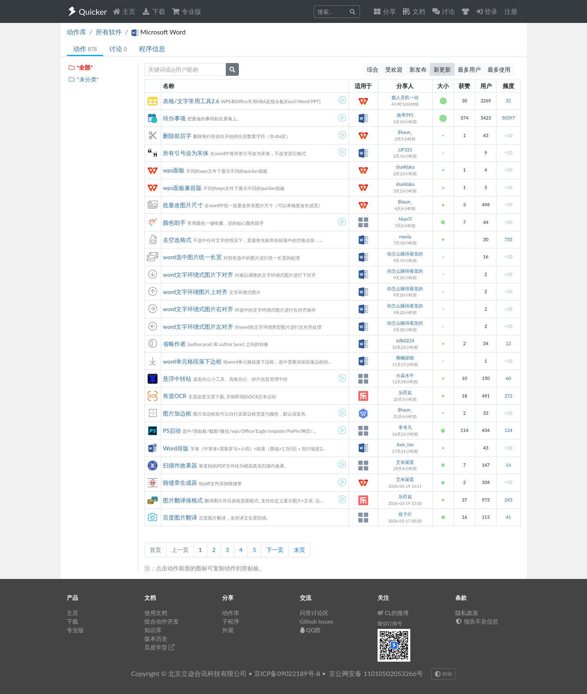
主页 (123, 11)
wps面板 (173, 170)
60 (508, 378)
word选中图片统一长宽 (192, 256)
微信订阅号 (390, 623)
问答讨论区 (314, 612)
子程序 (230, 621)
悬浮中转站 (177, 378)
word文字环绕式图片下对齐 (198, 274)
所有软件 (109, 32)
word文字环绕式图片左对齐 (198, 326)
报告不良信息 (477, 621)
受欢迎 (394, 69)
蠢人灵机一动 (404, 97)
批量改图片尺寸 (183, 204)
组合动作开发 (161, 621)
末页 (299, 549)
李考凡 (405, 427)
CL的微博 (393, 612)
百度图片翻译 (180, 517)
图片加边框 (177, 413)
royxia (405, 236)
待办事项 (174, 118)
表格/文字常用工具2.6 (191, 100)
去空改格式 (177, 239)
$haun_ (405, 132)
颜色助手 (174, 222)
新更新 (442, 69)
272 (508, 395)
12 (508, 343)
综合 (372, 69)
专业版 (186, 11)
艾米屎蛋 (405, 462)
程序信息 (152, 48)
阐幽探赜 (405, 357)
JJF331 (405, 149)
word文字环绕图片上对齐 (195, 291)
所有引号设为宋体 (186, 152)
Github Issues (317, 621)
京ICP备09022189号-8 (287, 673)
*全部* (80, 67)
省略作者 (174, 343)
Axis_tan (405, 444)
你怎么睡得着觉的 (405, 253)
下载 (153, 11)
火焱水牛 (405, 375)
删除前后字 (177, 135)
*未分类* (83, 79)
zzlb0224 (405, 340)
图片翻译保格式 (183, 500)
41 (508, 517)
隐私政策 (466, 612)
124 (508, 430)
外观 (228, 629)
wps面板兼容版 (182, 187)
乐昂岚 (405, 392)
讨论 (118, 48)
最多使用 (499, 69)
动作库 (76, 32)
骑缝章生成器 (180, 482)
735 (508, 239)
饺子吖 (405, 514)
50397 (508, 117)
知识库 (153, 629)
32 (508, 100)
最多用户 (469, 69)
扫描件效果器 (180, 465)
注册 (510, 11)
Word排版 (175, 448)
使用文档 (155, 612)
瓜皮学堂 (159, 647)
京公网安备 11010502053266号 (376, 673)
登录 (486, 11)
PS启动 (172, 430)
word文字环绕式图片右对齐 (198, 308)
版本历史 (155, 638)
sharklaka (405, 167)
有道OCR (174, 395)
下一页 (274, 549)
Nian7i (405, 219)
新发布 (418, 69)
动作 (85, 48)
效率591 (405, 115)
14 (508, 465)
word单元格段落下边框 (192, 361)
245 (508, 499)
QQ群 (310, 629)
